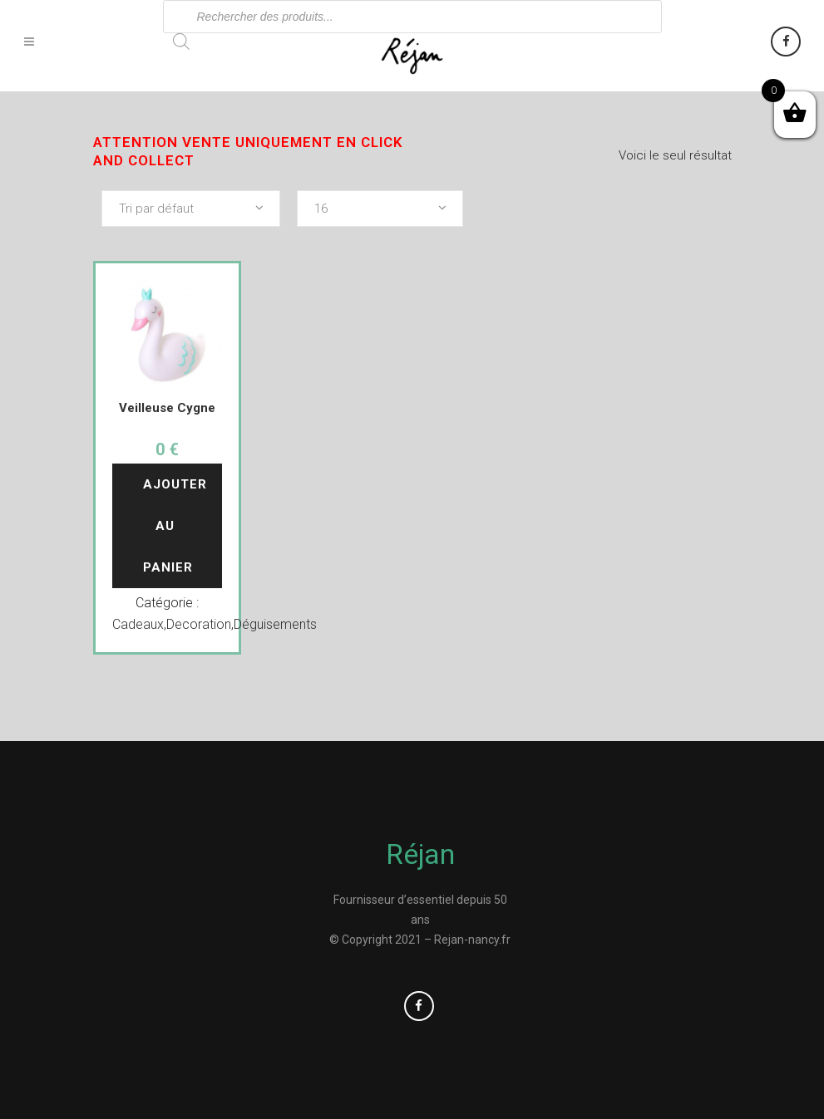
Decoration (198, 624)
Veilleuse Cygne (167, 407)
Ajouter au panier (177, 526)
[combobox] (190, 208)
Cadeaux (138, 624)
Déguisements (275, 624)
